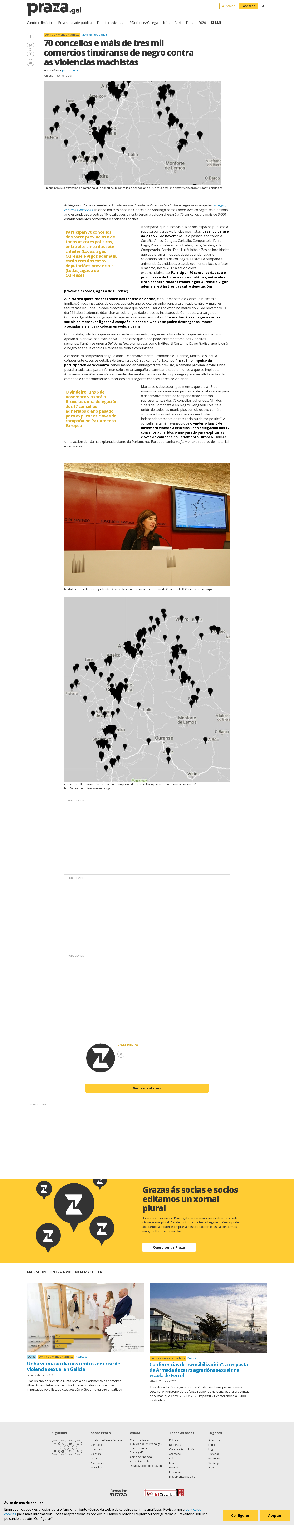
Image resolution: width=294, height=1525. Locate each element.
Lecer (172, 1463)
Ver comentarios (147, 1088)
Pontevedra (215, 1458)
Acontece (81, 1357)
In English (97, 1467)
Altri (178, 22)
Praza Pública (52, 70)
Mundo (173, 1467)
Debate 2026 (196, 22)
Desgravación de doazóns (146, 1466)
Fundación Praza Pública (106, 1440)
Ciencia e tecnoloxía (181, 1449)
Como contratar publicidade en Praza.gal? (146, 1442)
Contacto (96, 1445)
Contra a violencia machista (62, 34)
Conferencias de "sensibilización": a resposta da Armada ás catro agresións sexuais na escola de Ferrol (199, 1370)
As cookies (97, 1463)
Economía (175, 1472)
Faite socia (248, 6)
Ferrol (212, 1445)
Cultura (173, 1458)
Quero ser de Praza (169, 1247)
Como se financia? (141, 1457)
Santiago (214, 1463)
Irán (166, 22)
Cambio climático (40, 22)
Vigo (211, 1467)
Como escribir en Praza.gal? (140, 1450)
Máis (218, 22)
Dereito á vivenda (110, 22)
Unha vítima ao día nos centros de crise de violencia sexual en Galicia (73, 1366)
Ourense (214, 1454)
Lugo (211, 1449)
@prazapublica (71, 70)
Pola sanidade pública (75, 22)
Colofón (96, 1454)
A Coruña (214, 1440)
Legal (94, 1458)
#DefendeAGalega (143, 22)
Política (191, 1358)
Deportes (175, 1445)
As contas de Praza (142, 1461)
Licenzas (96, 1449)
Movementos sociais (95, 34)
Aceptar (274, 1515)
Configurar (240, 1515)
